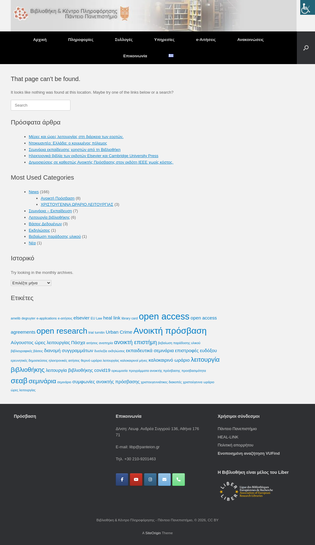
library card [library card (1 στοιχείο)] (130, 318)
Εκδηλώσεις (39, 230)
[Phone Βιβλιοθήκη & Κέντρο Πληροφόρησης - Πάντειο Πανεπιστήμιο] (178, 479)
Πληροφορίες (80, 39)
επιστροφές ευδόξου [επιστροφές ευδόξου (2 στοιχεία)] (196, 350)
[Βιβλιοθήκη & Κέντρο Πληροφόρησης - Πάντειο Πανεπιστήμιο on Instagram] (150, 479)
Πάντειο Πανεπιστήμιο (237, 428)
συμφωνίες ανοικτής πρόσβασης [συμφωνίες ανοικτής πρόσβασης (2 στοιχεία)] (106, 381)
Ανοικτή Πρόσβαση (58, 198)
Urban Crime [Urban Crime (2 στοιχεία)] (119, 332)
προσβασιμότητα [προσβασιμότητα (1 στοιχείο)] (193, 370)
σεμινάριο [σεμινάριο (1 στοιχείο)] (64, 382)
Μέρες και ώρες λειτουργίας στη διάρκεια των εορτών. (76, 136)
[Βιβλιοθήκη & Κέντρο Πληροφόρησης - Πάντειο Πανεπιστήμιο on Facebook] (122, 479)
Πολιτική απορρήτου (235, 445)
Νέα (32, 243)
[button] (306, 47)
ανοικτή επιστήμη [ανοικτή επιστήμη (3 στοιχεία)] (135, 342)
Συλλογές (124, 39)
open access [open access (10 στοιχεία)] (164, 316)
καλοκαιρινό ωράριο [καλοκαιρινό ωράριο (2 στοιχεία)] (169, 360)
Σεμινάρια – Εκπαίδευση (50, 211)
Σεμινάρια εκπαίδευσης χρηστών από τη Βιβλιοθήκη (75, 149)
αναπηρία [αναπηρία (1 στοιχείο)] (106, 343)
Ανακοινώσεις (250, 39)
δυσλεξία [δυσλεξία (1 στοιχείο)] (100, 351)
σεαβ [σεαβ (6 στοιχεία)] (19, 380)
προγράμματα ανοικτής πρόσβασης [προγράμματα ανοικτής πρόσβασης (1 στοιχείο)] (155, 370)
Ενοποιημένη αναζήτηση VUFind (249, 453)
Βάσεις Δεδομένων (45, 224)
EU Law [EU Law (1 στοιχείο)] (96, 318)
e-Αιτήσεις (206, 39)
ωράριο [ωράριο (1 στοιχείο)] (208, 382)
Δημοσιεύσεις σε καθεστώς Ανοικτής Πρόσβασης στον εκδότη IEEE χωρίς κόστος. (101, 162)
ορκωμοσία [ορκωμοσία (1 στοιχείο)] (119, 370)
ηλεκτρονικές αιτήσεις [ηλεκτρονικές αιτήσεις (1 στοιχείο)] (64, 360)
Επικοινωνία (135, 56)
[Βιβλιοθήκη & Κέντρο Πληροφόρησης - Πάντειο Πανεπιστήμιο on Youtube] (136, 479)
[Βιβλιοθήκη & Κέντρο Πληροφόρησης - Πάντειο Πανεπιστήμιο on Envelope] (164, 479)
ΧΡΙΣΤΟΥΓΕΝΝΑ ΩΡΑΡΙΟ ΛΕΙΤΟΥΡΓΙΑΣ (77, 204)
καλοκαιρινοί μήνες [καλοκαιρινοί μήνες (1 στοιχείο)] (133, 360)
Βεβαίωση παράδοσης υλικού (55, 236)
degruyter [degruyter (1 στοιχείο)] (28, 318)
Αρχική (40, 39)
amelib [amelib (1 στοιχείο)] (15, 318)
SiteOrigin (153, 533)
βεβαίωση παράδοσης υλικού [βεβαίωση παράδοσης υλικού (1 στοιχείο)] (179, 343)
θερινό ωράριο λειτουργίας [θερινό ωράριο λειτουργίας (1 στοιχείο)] (100, 360)
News (34, 191)
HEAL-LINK (228, 437)
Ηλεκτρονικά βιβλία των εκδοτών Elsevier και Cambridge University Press (93, 155)
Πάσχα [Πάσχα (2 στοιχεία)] (78, 342)
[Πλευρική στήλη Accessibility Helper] (307, 7)
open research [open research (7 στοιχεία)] (62, 331)
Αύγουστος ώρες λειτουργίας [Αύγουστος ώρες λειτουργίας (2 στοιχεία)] (40, 342)
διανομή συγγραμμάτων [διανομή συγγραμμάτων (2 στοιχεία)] (68, 350)
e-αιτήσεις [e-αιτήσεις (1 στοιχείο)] (65, 318)
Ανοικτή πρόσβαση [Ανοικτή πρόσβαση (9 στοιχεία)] (170, 331)
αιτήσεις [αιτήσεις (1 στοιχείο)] (92, 343)
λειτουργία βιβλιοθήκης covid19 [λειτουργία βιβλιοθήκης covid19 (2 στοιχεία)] (78, 370)
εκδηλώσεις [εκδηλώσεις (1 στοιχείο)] (116, 351)
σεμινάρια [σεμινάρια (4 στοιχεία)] (42, 380)
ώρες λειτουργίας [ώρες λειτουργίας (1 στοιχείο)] (23, 390)
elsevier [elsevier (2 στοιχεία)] (82, 317)
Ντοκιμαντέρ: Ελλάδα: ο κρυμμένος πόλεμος (68, 143)
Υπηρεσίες (164, 39)
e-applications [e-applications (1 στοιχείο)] (47, 318)
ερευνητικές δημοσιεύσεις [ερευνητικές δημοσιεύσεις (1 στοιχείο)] (29, 360)
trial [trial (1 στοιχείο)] (91, 332)
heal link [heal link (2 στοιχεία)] (112, 317)
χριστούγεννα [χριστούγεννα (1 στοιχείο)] (192, 382)
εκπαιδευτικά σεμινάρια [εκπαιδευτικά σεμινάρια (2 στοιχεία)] (150, 350)
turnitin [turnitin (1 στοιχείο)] (100, 332)
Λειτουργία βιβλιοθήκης (49, 217)
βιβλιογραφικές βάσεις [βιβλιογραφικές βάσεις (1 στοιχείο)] (27, 351)
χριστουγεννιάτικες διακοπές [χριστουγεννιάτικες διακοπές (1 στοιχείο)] (161, 382)
